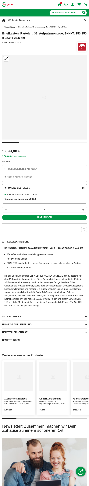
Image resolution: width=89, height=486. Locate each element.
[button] (3, 13)
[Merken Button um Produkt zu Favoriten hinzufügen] (84, 229)
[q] (65, 12)
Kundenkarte (21, 157)
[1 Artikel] (44, 209)
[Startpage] (8, 4)
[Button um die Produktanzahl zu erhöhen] (84, 209)
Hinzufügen (44, 217)
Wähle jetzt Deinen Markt (20, 20)
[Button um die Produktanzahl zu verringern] (4, 209)
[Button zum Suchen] (83, 12)
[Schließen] (85, 20)
